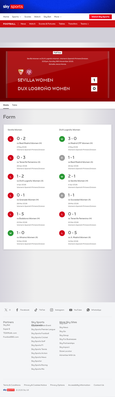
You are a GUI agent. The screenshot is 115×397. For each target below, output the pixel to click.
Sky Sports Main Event (41, 329)
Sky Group (64, 338)
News (23, 24)
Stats (6, 105)
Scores (27, 17)
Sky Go (62, 334)
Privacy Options (57, 385)
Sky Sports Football (40, 337)
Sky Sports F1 (37, 349)
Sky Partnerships (66, 346)
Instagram (56, 310)
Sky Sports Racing (39, 369)
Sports (16, 17)
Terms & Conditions (11, 385)
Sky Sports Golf (38, 345)
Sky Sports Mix (37, 373)
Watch (37, 17)
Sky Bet (47, 17)
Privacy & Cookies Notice (35, 385)
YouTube (75, 310)
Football (9, 24)
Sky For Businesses (67, 342)
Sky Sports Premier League (43, 333)
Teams (85, 24)
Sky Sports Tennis (39, 353)
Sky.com (63, 326)
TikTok (39, 310)
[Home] (13, 7)
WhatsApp (93, 310)
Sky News (63, 330)
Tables (62, 24)
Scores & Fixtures (47, 24)
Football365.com (11, 338)
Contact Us (99, 385)
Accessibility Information (79, 385)
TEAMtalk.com (10, 334)
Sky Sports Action (39, 357)
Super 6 (6, 330)
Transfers (72, 24)
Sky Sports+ (36, 365)
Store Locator (65, 354)
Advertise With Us (67, 358)
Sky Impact (64, 350)
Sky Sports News (38, 361)
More (58, 17)
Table (14, 105)
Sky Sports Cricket (39, 341)
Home (6, 17)
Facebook (21, 310)
